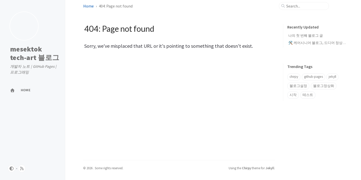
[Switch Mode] (11, 168)
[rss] (21, 168)
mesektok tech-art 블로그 (34, 53)
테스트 (308, 95)
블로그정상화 (323, 86)
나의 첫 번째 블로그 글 (305, 35)
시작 (293, 95)
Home (88, 6)
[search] (306, 6)
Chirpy (246, 168)
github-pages (313, 76)
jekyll (332, 76)
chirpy (294, 76)
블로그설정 (298, 86)
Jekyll (269, 168)
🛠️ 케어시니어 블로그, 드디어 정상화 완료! (321, 42)
